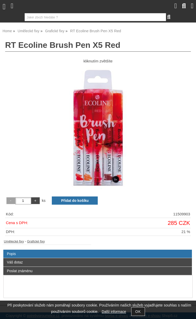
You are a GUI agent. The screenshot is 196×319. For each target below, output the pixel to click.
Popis (11, 254)
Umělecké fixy (14, 241)
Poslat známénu (19, 271)
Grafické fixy (36, 241)
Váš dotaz (15, 262)
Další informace (114, 312)
